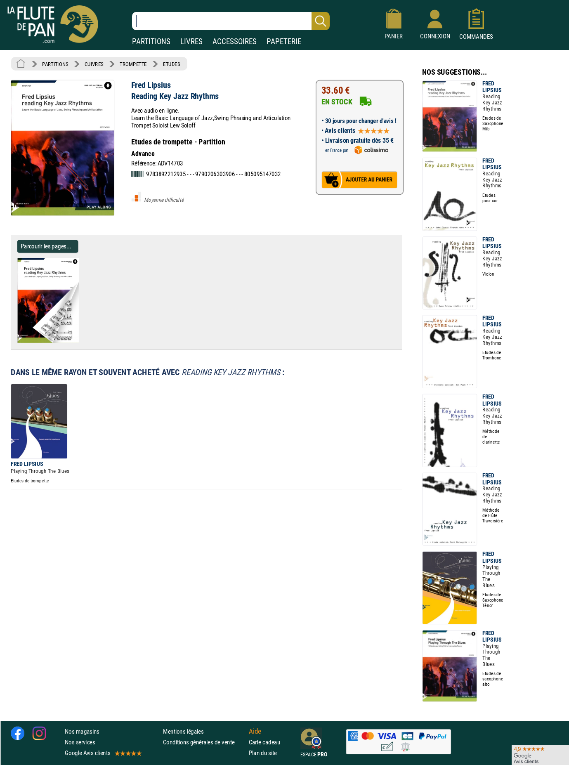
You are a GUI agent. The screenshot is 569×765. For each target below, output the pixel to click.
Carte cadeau (264, 742)
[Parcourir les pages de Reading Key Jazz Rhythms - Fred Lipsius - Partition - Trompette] (82, 341)
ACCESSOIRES (234, 41)
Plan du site (263, 752)
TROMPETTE (133, 64)
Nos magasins (82, 731)
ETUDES (171, 64)
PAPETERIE (284, 41)
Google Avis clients (103, 752)
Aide (255, 731)
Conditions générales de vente (204, 742)
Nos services (80, 742)
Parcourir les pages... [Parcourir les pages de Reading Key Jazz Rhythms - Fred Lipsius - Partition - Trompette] (46, 246)
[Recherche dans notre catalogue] (231, 21)
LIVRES (191, 41)
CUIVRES (94, 64)
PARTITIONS (151, 41)
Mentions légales (183, 731)
